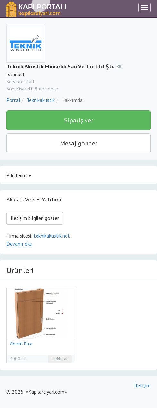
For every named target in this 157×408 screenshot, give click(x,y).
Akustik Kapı (21, 343)
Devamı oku (19, 243)
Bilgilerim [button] (18, 175)
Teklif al (60, 359)
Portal (13, 100)
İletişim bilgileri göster (35, 218)
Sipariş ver (78, 120)
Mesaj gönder (78, 143)
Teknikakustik (41, 100)
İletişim (142, 385)
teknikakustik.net (52, 235)
